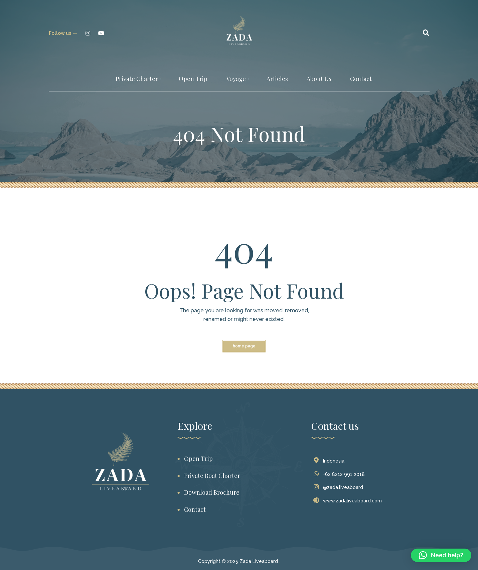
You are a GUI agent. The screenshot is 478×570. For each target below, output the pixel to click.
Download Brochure (212, 492)
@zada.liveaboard (339, 487)
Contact (195, 509)
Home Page (244, 346)
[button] (441, 555)
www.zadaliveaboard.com (349, 500)
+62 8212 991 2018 (340, 474)
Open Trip (198, 459)
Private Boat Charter (212, 476)
